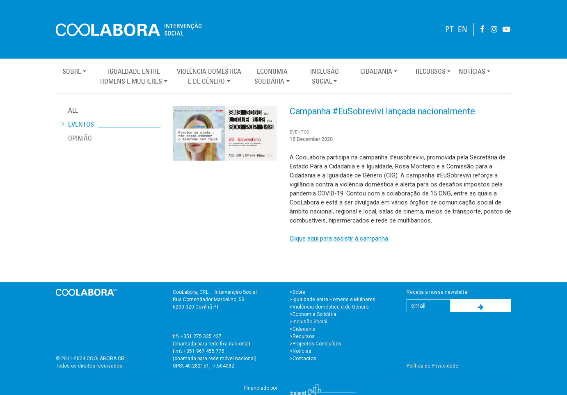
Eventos (81, 124)
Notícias (472, 71)
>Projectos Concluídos (315, 344)
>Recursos (302, 336)
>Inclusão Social (308, 322)
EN (462, 29)
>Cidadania (303, 329)
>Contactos (303, 358)
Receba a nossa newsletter (438, 292)
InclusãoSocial (324, 76)
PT (449, 29)
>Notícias (300, 351)
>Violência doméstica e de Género (329, 307)
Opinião (80, 138)
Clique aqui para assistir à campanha (339, 238)
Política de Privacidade (432, 366)
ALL (73, 110)
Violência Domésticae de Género (209, 76)
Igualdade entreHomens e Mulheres (131, 76)
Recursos (431, 71)
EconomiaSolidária (270, 76)
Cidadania (376, 71)
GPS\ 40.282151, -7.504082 (203, 366)
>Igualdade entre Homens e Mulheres (332, 299)
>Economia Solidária (313, 314)
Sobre (71, 71)
